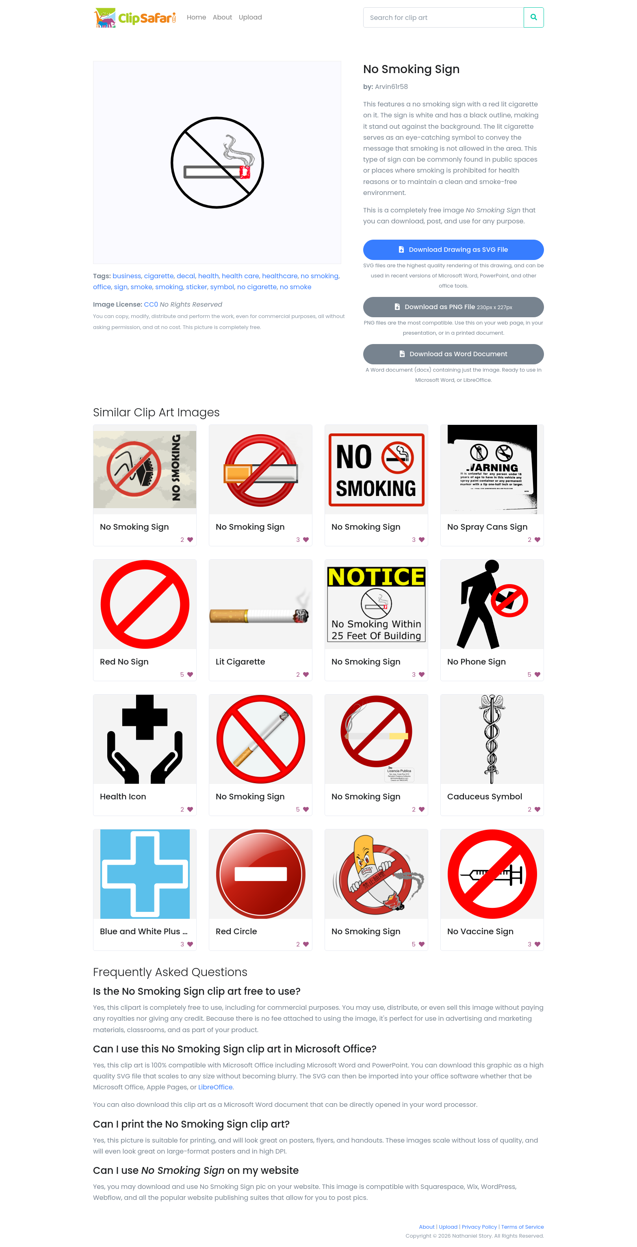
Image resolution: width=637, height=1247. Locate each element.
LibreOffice (215, 1087)
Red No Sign (124, 661)
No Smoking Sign (134, 527)
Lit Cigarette (240, 661)
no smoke (296, 287)
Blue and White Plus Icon (150, 931)
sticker (196, 287)
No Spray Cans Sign (487, 527)
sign (121, 287)
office (102, 287)
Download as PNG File (453, 307)
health (208, 276)
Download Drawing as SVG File (453, 249)
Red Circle (236, 931)
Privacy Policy (479, 1226)
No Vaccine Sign (480, 931)
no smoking (319, 276)
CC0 (151, 304)
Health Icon (123, 796)
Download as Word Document (453, 354)
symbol (222, 287)
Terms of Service (522, 1226)
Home (196, 17)
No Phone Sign (476, 661)
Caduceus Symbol (484, 796)
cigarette (159, 276)
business (127, 276)
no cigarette (257, 287)
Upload (250, 17)
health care (240, 276)
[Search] (443, 17)
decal (186, 276)
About (222, 17)
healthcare (279, 276)
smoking (169, 287)
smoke (141, 287)
